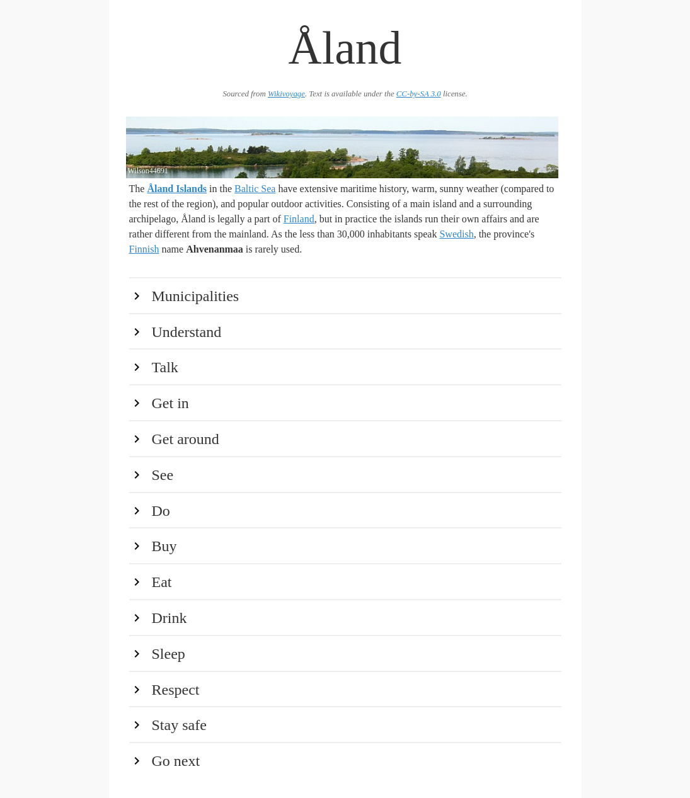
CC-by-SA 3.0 (418, 93)
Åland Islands (177, 188)
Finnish (144, 249)
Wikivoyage (286, 93)
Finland (299, 219)
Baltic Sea (254, 188)
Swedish (456, 234)
